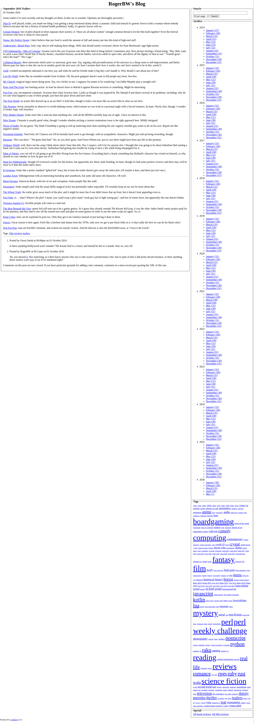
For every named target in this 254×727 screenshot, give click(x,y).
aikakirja (234, 508)
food (248, 570)
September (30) (214, 91)
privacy (208, 645)
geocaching (216, 575)
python (237, 644)
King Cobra (9, 217)
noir (226, 615)
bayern (210, 515)
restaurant (204, 668)
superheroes (238, 690)
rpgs (222, 673)
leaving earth (218, 601)
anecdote (241, 508)
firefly (210, 570)
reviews (18, 233)
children (217, 527)
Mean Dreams (10, 181)
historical (208, 579)
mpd (217, 607)
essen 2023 (216, 554)
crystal (235, 544)
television (204, 693)
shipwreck (225, 687)
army (214, 512)
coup (213, 545)
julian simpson (218, 595)
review (210, 668)
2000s (232, 506)
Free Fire (7, 92)
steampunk (218, 690)
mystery (205, 613)
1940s (204, 506)
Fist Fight (8, 197)
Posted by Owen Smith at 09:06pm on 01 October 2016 (38, 240)
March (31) (212, 73)
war (223, 702)
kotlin (199, 599)
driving (244, 548)
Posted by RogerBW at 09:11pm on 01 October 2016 (37, 251)
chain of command (207, 527)
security (219, 687)
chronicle (228, 527)
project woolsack (216, 645)
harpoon (199, 580)
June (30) (211, 82)
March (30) (212, 300)
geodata (223, 575)
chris (222, 527)
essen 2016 (233, 551)
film (11, 233)
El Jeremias (9, 170)
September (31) (214, 53)
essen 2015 (225, 551)
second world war (207, 686)
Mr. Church (9, 81)
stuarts (225, 690)
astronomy (219, 512)
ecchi (199, 551)
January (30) (212, 482)
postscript (235, 638)
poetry (216, 639)
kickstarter (235, 595)
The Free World (11, 101)
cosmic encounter (205, 545)
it (27, 257)
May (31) (211, 42)
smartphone (241, 687)
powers (195, 645)
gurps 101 (245, 575)
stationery (211, 690)
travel (245, 698)
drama (238, 547)
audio (227, 512)
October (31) (212, 56)
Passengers (8, 186)
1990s (228, 506)
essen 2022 (208, 554)
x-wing (225, 706)
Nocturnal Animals (13, 134)
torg (226, 698)
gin (228, 575)
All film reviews (220, 714)
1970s (218, 506)
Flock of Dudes (11, 125)
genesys (209, 575)
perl (227, 622)
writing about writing (213, 706)
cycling (195, 548)
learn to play (210, 601)
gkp (230, 575)
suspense (245, 690)
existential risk (240, 554)
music (231, 607)
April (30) (211, 76)
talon (194, 694)
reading (204, 657)
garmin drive (197, 575)
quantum (196, 651)
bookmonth (197, 527)
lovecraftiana (239, 600)
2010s (237, 506)
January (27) (212, 30)
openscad (200, 624)
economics (204, 551)
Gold (5, 70)
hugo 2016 (215, 583)
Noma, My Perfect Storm (16, 40)
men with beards (210, 607)
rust (241, 673)
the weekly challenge (231, 694)
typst (208, 702)
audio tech (234, 512)
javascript (203, 593)
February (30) (213, 33)
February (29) (213, 108)
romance (202, 673)
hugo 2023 (216, 586)
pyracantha (226, 645)
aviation (240, 512)
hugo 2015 (207, 583)
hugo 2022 (208, 586)
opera (205, 624)
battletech (203, 516)
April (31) (211, 39)
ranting (216, 650)
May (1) (210, 494)
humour (202, 589)
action (203, 508)
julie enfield (228, 595)
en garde (211, 551)
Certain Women (11, 31)
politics (222, 639)
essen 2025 (231, 554)
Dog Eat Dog (10, 228)
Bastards (7, 139)
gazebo (204, 575)
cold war (213, 531)
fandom (204, 561)
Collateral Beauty (12, 62)
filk (243, 561)
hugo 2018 (232, 583)
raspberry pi (225, 651)
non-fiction (235, 614)
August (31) (212, 126)
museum (224, 606)
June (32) (211, 44)
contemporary (235, 539)
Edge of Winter (11, 153)
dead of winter (203, 548)
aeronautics (225, 508)
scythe (195, 687)
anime (207, 512)
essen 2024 (223, 554)
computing (209, 537)
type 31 (197, 703)
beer (216, 515)
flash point (229, 570)
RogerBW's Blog (127, 4)
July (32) (210, 47)
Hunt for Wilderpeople (14, 162)
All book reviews (202, 714)
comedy (224, 531)
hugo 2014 (197, 583)
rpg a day (214, 675)
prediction (201, 645)
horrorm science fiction (241, 580)
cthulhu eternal (245, 545)
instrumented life (229, 589)
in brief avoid (213, 588)
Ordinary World (11, 145)
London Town (10, 175)
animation (197, 512)
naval (222, 614)
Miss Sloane (9, 120)
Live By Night (10, 76)
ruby (232, 673)
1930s (199, 506)
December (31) (213, 62)
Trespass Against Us (13, 203)
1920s (195, 506)
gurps (237, 575)
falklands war (197, 561)
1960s (214, 506)
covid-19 (220, 544)
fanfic (210, 561)
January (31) (212, 105)
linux (225, 600)
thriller (211, 698)
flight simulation (240, 570)
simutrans (233, 687)
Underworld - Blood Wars (16, 45)
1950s (208, 505)
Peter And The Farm (13, 87)
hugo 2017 (224, 583)
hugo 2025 (231, 586)
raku (206, 650)
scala (197, 682)
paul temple (216, 624)
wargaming (233, 702)
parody (210, 624)
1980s (223, 506)
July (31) (210, 85)
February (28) (213, 71)
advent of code (212, 508)
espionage (218, 551)
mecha (202, 607)
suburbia (230, 690)
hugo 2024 (223, 586)
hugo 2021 (201, 586)
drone (195, 551)
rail (200, 651)
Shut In (7, 23)
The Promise (9, 106)
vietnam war (216, 703)
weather (243, 703)
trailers (26, 233)
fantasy (223, 559)
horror (228, 579)
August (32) (212, 50)
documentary (230, 548)
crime (227, 545)
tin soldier (220, 698)
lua (196, 605)
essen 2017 (241, 551)
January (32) (212, 68)
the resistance (218, 694)
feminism (238, 561)
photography (200, 638)
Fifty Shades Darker (13, 115)
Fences (6, 222)
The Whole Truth (12, 192)
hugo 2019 (241, 583)
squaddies (204, 690)
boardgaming (213, 521)
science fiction (223, 681)
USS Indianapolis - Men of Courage (21, 51)
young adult (235, 705)
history (219, 579)
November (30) (214, 59)
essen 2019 (200, 554)
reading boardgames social (228, 659)
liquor (230, 601)
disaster (210, 548)
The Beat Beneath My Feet (17, 208)
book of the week (242, 523)
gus (194, 580)
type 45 (203, 703)
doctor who (219, 547)
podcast (210, 639)
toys (229, 698)
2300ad (242, 505)
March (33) (212, 36)
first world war (218, 570)
